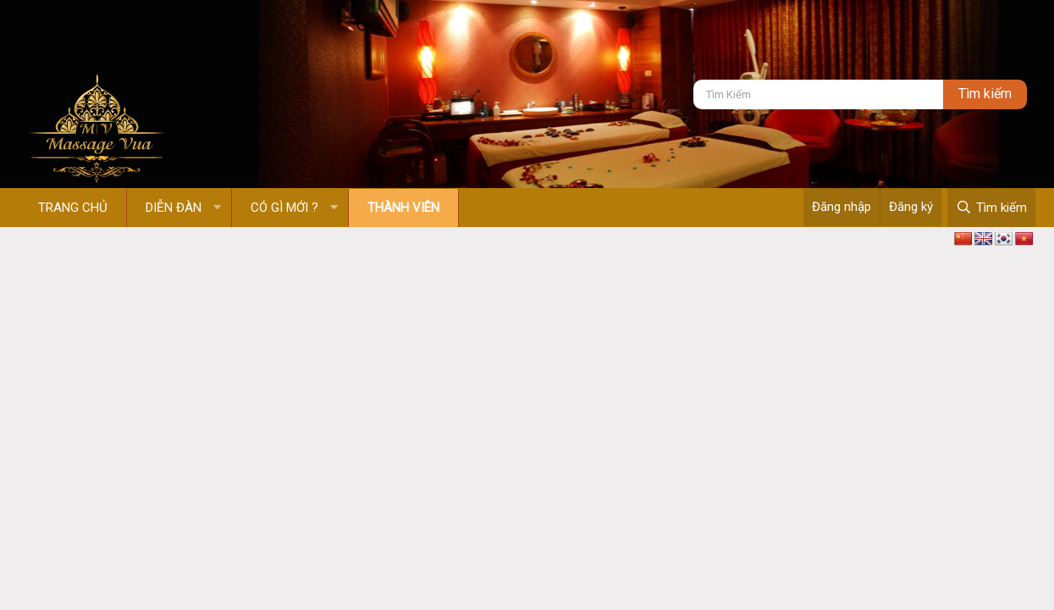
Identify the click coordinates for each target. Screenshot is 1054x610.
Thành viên (403, 207)
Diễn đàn (173, 207)
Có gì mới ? (284, 207)
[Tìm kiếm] (818, 94)
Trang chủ (73, 207)
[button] (217, 208)
